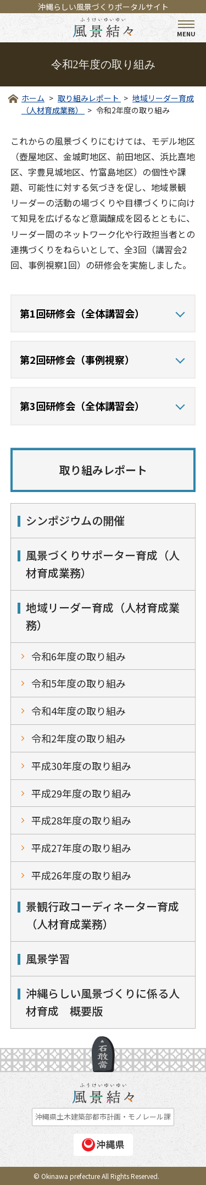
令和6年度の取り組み (78, 656)
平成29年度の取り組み (81, 793)
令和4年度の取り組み (78, 710)
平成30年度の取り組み (81, 765)
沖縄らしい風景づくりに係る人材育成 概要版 (103, 1002)
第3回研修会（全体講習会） (82, 405)
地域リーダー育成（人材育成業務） (103, 616)
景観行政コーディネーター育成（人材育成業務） (102, 915)
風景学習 (48, 958)
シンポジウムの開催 (75, 520)
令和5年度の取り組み (78, 683)
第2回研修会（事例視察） (77, 359)
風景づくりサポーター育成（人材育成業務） (103, 564)
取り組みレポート (103, 470)
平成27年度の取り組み (81, 847)
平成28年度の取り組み (81, 820)
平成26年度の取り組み (81, 875)
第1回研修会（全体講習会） (82, 313)
